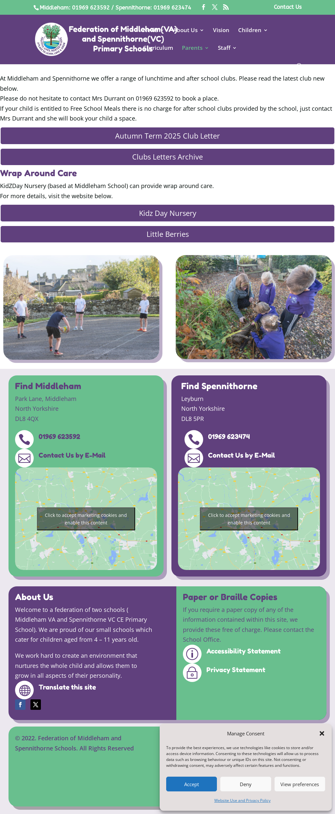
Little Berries (168, 234)
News (150, 31)
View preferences (299, 784)
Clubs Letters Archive (167, 156)
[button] (322, 733)
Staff (224, 48)
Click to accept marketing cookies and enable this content (86, 519)
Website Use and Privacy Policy (242, 800)
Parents (192, 48)
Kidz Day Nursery (167, 213)
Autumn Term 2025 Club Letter (167, 136)
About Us (185, 31)
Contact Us (288, 7)
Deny (246, 784)
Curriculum (158, 48)
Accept (191, 784)
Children (249, 31)
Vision (221, 31)
